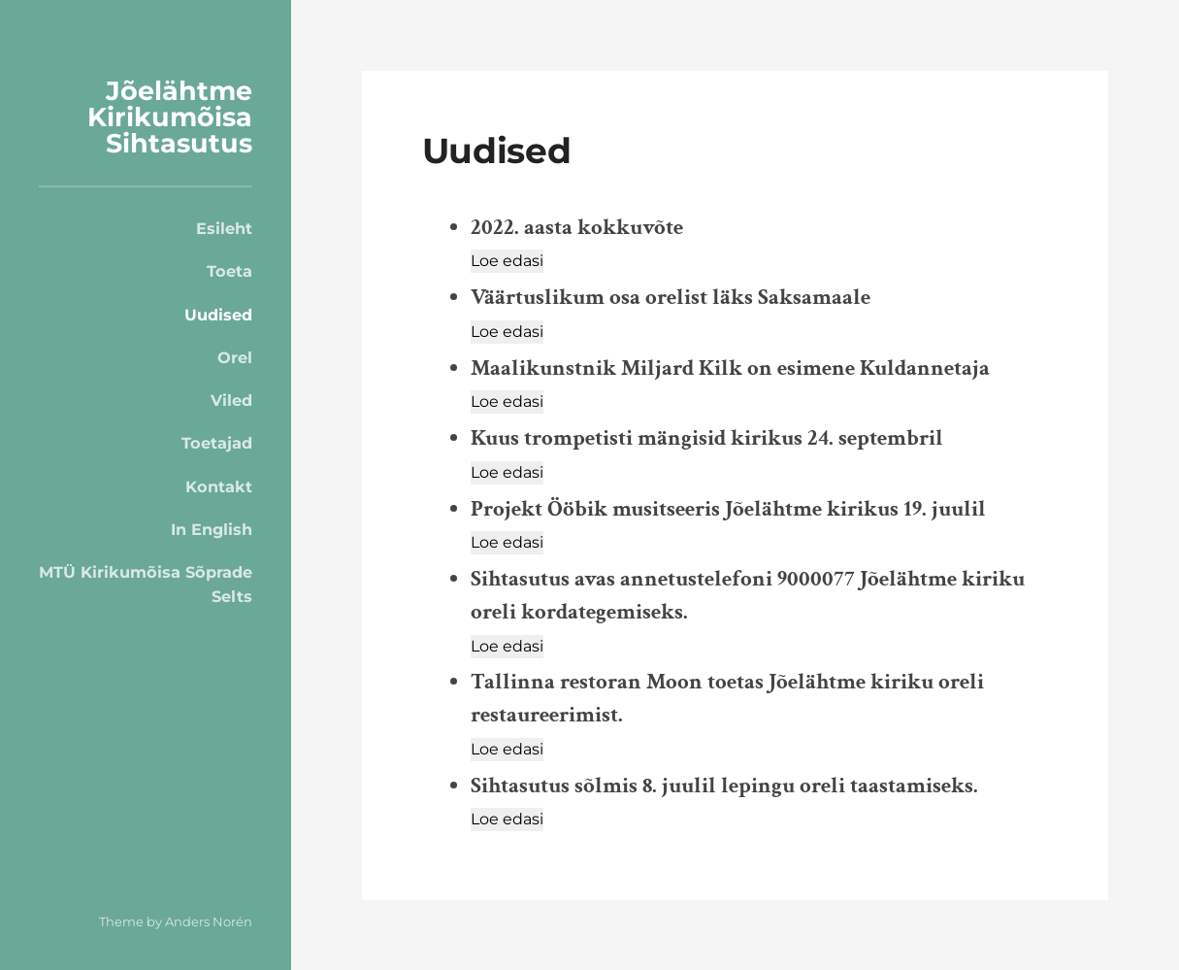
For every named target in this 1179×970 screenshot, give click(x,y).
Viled (231, 400)
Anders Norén (208, 921)
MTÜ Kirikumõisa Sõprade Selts (145, 583)
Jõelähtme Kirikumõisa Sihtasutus (169, 117)
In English (211, 529)
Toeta (229, 271)
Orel (234, 357)
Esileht (224, 228)
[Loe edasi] (507, 261)
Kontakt (218, 486)
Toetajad (216, 442)
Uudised (218, 314)
